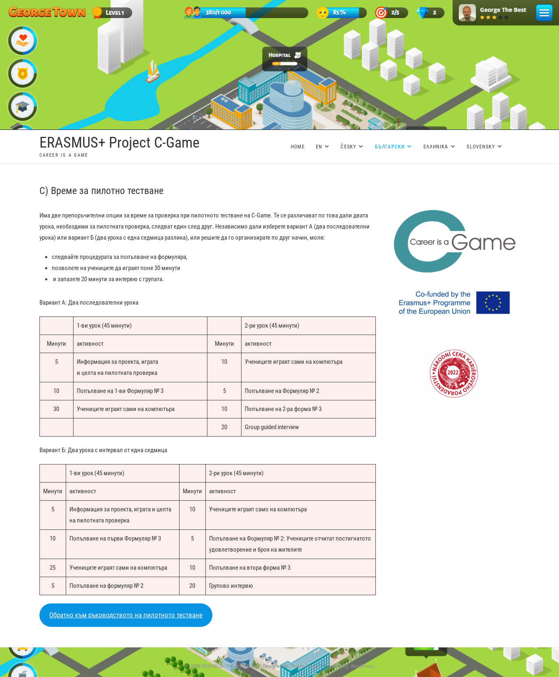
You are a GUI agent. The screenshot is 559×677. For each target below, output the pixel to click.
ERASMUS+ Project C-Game (119, 142)
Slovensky (481, 147)
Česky (348, 147)
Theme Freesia (305, 666)
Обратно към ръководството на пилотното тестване (125, 615)
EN (319, 147)
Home (298, 147)
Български (390, 147)
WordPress (362, 666)
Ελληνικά (436, 147)
